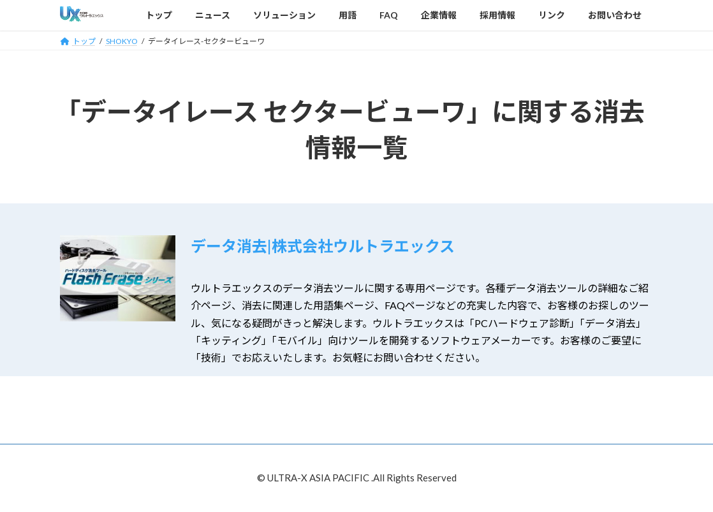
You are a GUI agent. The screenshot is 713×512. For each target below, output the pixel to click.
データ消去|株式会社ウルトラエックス (323, 246)
